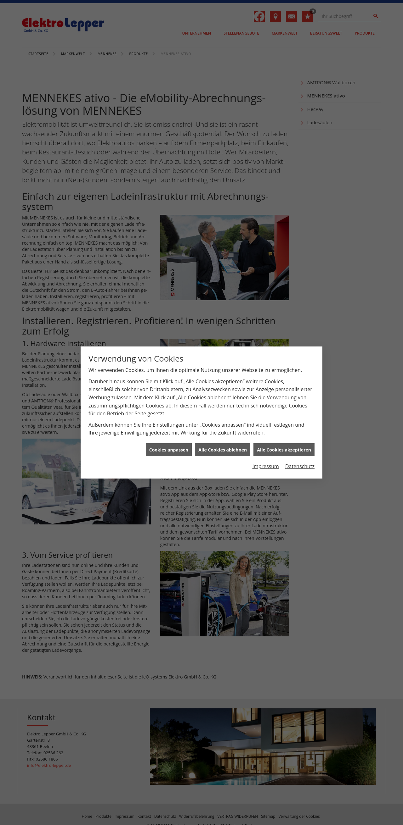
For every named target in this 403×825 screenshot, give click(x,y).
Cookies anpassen (168, 433)
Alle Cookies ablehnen (222, 433)
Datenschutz (300, 449)
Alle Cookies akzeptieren (284, 433)
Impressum (265, 449)
